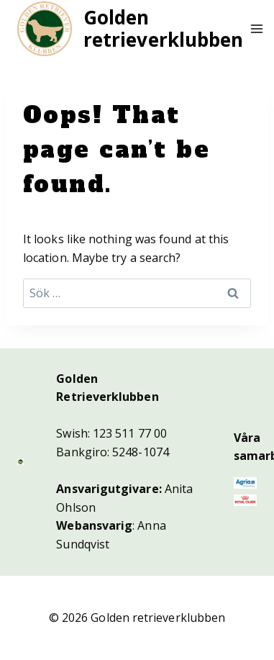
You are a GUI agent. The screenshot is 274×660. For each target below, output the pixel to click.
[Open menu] (256, 28)
